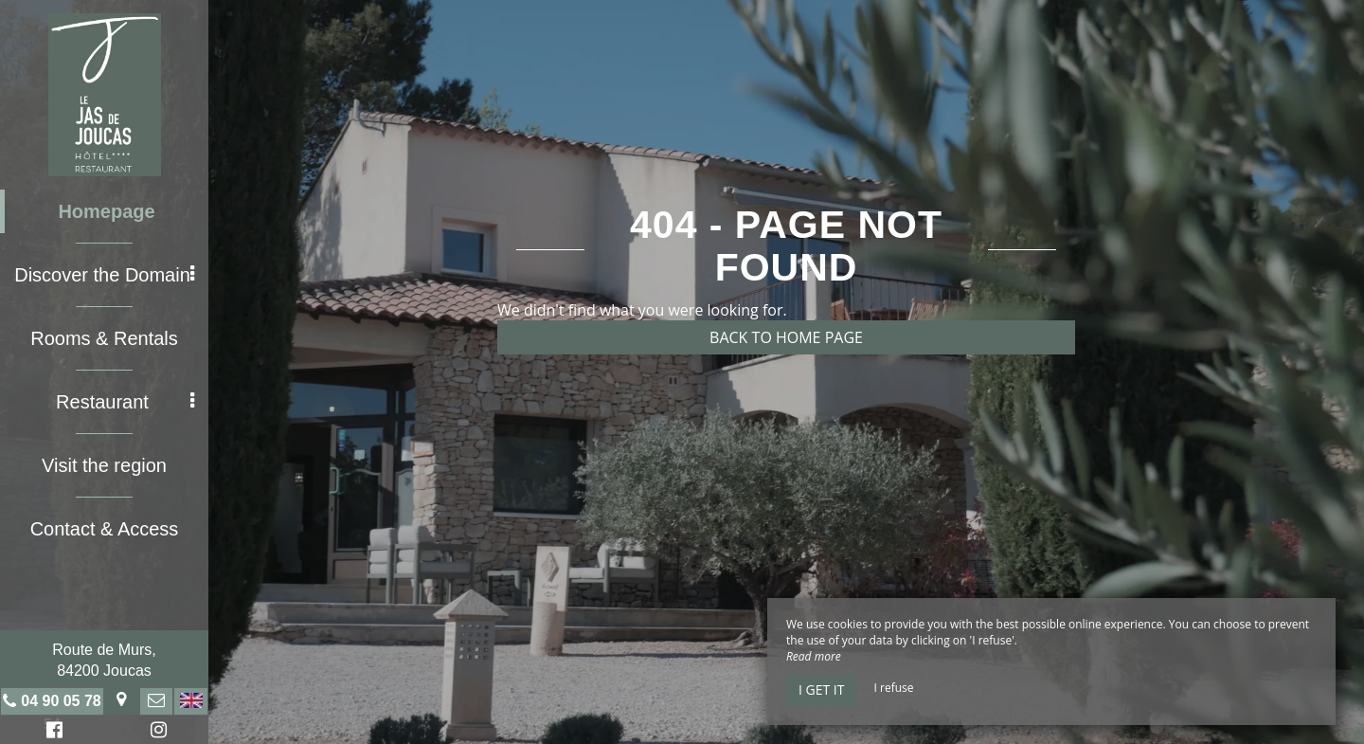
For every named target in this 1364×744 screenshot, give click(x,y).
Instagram (155, 732)
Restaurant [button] (125, 401)
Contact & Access (104, 528)
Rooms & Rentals (104, 338)
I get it (821, 689)
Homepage (106, 211)
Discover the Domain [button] (104, 274)
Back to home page (786, 337)
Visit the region (104, 465)
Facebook (51, 732)
